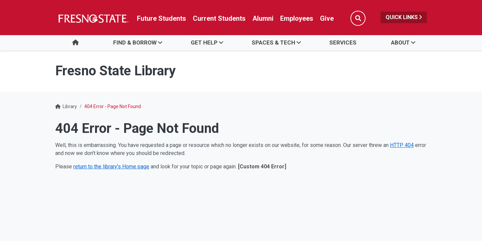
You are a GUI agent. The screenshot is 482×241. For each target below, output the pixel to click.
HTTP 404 (402, 145)
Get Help (204, 42)
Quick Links (404, 17)
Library (70, 106)
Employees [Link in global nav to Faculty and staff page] (296, 18)
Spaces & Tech (273, 42)
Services (342, 42)
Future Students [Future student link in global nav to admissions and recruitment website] (161, 18)
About (400, 42)
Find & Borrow (135, 42)
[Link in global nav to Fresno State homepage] (93, 18)
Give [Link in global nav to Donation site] (327, 18)
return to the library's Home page (111, 166)
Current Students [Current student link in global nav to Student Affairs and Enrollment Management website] (219, 18)
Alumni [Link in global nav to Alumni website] (262, 18)
